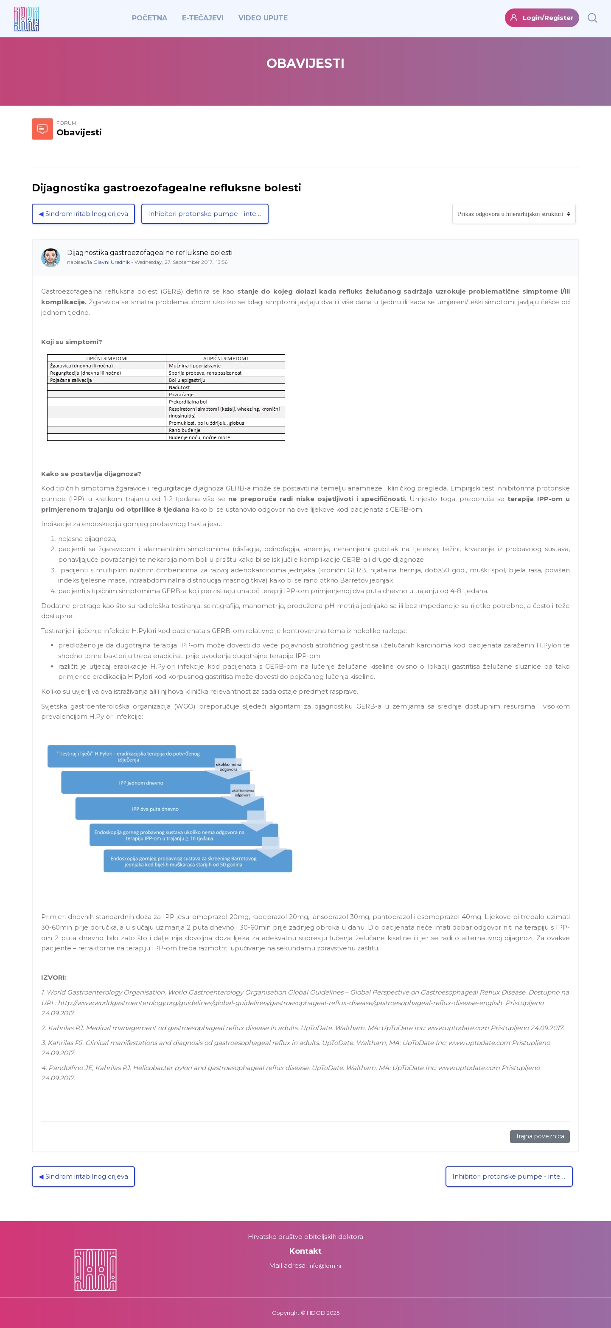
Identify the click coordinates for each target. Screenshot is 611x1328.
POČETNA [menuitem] (149, 18)
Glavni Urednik (111, 262)
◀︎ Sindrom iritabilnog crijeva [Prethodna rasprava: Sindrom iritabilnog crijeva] (83, 214)
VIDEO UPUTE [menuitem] (263, 18)
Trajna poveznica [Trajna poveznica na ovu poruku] (540, 1136)
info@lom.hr (325, 1265)
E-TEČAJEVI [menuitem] (203, 18)
